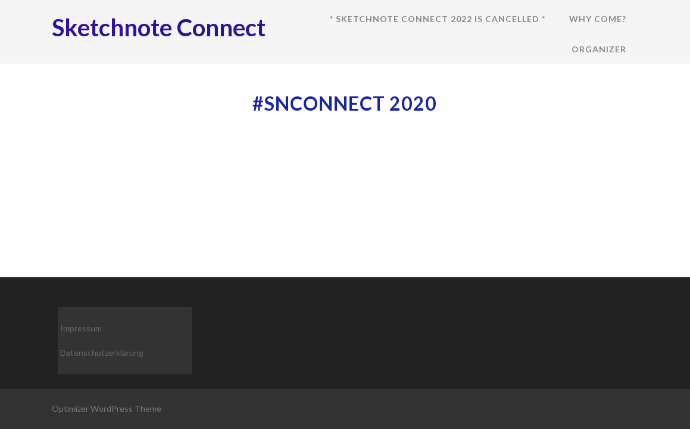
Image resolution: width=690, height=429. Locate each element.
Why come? (597, 19)
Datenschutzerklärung (101, 352)
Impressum (81, 328)
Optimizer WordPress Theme (106, 408)
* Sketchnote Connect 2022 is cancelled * (437, 19)
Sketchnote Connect (159, 27)
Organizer (599, 49)
